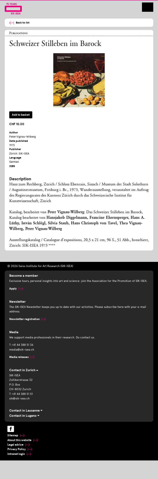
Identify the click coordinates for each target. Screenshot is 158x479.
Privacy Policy (19, 449)
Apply (16, 288)
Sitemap (16, 435)
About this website (22, 440)
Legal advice (18, 444)
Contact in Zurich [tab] (23, 370)
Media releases (22, 357)
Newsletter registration (27, 319)
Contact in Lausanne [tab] (25, 410)
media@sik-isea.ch (21, 349)
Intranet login (19, 454)
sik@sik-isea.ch (19, 398)
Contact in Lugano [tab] (24, 416)
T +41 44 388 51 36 (21, 345)
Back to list (19, 23)
